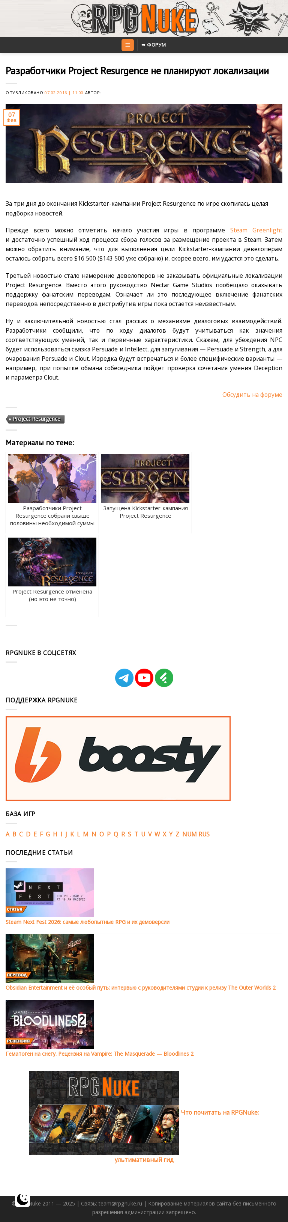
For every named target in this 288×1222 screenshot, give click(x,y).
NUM (189, 834)
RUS (204, 834)
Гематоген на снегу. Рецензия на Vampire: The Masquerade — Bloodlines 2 (100, 1053)
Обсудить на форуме (252, 394)
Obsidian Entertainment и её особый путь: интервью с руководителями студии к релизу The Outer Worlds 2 (141, 987)
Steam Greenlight (256, 230)
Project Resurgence (36, 418)
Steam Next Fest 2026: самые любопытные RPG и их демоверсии (88, 921)
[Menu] (128, 45)
